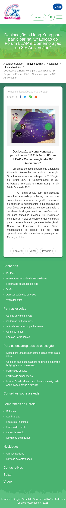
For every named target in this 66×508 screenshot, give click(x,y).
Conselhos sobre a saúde (21, 393)
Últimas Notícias (12, 67)
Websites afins (14, 299)
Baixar (8, 474)
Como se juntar (14, 331)
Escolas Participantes (18, 337)
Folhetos (11, 411)
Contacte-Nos (13, 467)
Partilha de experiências (19, 376)
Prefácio (10, 273)
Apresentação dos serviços (21, 294)
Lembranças (13, 416)
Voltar (33, 251)
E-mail (58, 7)
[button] (59, 17)
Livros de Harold (15, 432)
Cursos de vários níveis (19, 315)
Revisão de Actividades (19, 459)
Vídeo (8, 481)
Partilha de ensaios (16, 370)
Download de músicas (18, 437)
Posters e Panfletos (17, 421)
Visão (9, 289)
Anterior (18, 251)
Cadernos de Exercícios (19, 321)
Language (38, 17)
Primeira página (34, 63)
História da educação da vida (22, 283)
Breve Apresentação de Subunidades (26, 278)
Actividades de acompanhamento (24, 326)
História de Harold (16, 427)
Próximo (47, 251)
